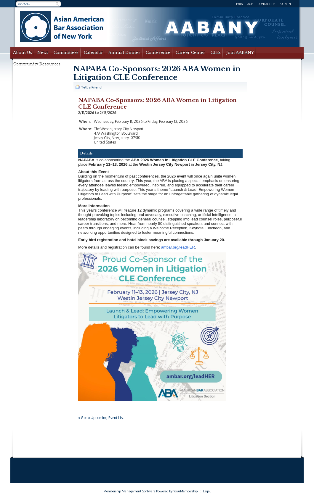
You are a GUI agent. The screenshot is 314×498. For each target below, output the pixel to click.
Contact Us (266, 4)
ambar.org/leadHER (178, 247)
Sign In (285, 4)
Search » (57, 4)
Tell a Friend (88, 87)
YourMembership (185, 491)
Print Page (244, 4)
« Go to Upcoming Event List (101, 417)
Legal (207, 491)
